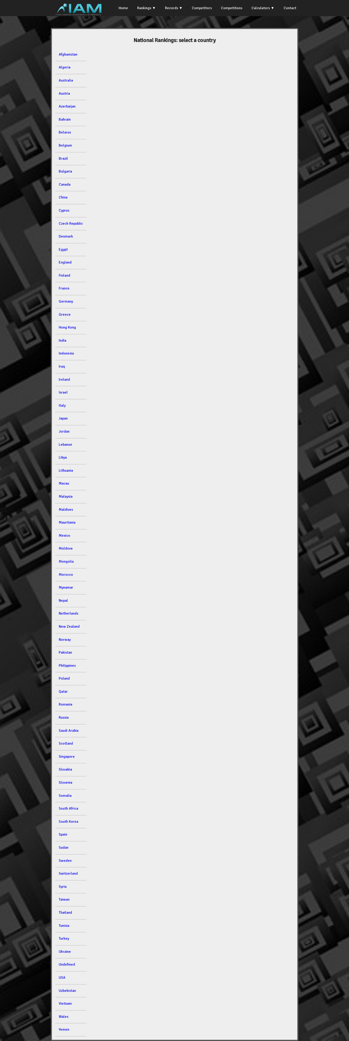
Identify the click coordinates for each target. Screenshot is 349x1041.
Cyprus (64, 210)
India (62, 340)
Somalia (65, 795)
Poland (64, 678)
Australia (66, 80)
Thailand (65, 912)
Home (123, 8)
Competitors (202, 8)
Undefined (67, 964)
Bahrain (65, 119)
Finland (64, 275)
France (64, 288)
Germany (66, 301)
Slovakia (65, 769)
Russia (64, 717)
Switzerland (68, 873)
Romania (65, 704)
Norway (65, 639)
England (65, 262)
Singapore (67, 756)
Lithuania (66, 470)
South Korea (68, 821)
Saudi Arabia (68, 730)
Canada (64, 184)
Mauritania (67, 522)
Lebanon (65, 444)
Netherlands (68, 613)
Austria (64, 93)
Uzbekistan (67, 990)
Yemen (64, 1029)
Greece (65, 314)
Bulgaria (65, 171)
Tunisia (64, 925)
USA (62, 977)
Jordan (64, 431)
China (63, 197)
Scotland (66, 743)
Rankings (144, 8)
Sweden (65, 860)
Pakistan (65, 652)
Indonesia (66, 353)
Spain (63, 834)
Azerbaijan (67, 106)
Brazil (63, 158)
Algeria (64, 67)
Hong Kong (67, 327)
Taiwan (64, 899)
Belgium (65, 145)
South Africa (68, 808)
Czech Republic (71, 223)
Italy (62, 405)
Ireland (64, 379)
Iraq (62, 366)
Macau (64, 483)
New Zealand (69, 626)
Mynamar (66, 587)
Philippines (67, 665)
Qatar (63, 691)
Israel (63, 392)
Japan (63, 418)
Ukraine (65, 951)
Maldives (66, 509)
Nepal (63, 600)
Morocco (66, 574)
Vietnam (65, 1003)
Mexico (64, 535)
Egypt (63, 249)
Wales (63, 1016)
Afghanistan (68, 54)
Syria (63, 886)
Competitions (231, 8)
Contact (290, 8)
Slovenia (65, 782)
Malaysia (66, 496)
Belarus (65, 132)
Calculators (260, 8)
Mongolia (66, 561)
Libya (63, 457)
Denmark (66, 236)
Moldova (66, 548)
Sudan (63, 847)
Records (171, 8)
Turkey (64, 938)
